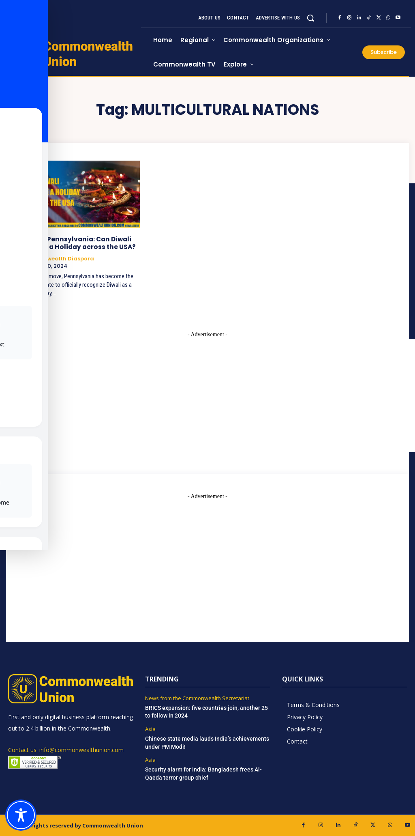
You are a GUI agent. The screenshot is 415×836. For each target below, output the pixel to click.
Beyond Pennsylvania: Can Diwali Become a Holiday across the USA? (76, 243)
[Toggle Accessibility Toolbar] (21, 815)
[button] (310, 18)
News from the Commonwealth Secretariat (197, 698)
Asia (150, 729)
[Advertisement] (207, 557)
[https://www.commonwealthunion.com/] (74, 53)
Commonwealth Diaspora (57, 258)
